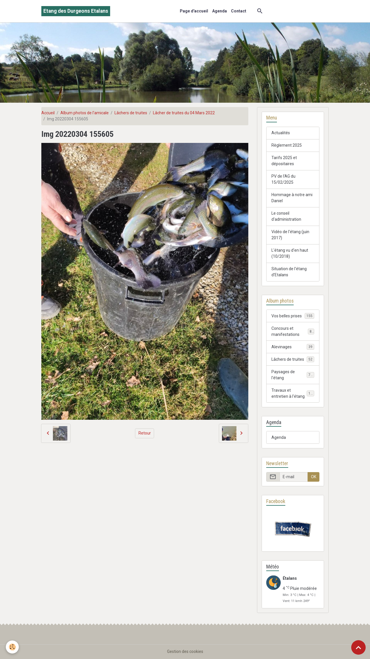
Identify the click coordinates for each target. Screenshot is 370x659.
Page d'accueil (194, 11)
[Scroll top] (358, 647)
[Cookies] (12, 647)
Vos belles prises (292, 316)
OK (313, 476)
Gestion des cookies (185, 651)
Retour (144, 433)
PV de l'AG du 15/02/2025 (283, 179)
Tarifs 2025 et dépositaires (284, 160)
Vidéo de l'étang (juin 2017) (290, 234)
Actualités (280, 132)
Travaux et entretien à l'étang (292, 393)
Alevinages (292, 347)
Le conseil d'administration (286, 216)
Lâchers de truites (130, 113)
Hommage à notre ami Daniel (291, 197)
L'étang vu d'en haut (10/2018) (289, 253)
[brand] (75, 11)
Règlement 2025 (286, 145)
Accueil (48, 113)
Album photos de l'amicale (84, 113)
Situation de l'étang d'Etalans (289, 271)
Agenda (219, 11)
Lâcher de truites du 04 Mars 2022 (184, 113)
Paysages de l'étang (292, 374)
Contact (238, 11)
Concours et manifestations (292, 331)
